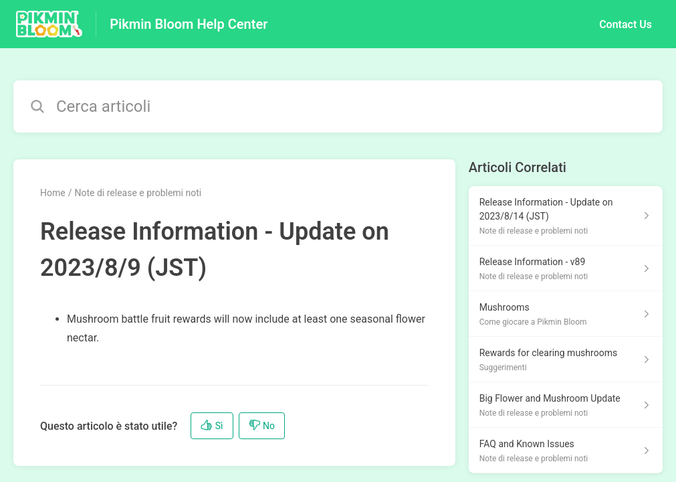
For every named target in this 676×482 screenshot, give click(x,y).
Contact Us (625, 24)
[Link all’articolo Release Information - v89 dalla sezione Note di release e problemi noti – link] (566, 268)
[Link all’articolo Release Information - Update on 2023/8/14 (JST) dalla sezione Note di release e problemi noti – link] (566, 216)
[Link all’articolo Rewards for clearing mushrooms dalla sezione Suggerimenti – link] (566, 359)
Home (53, 192)
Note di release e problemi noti (137, 192)
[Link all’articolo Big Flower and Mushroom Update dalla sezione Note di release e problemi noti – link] (566, 405)
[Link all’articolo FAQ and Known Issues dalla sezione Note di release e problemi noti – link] (566, 450)
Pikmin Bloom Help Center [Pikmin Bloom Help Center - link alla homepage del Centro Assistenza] (188, 24)
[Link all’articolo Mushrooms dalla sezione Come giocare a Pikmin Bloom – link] (566, 314)
